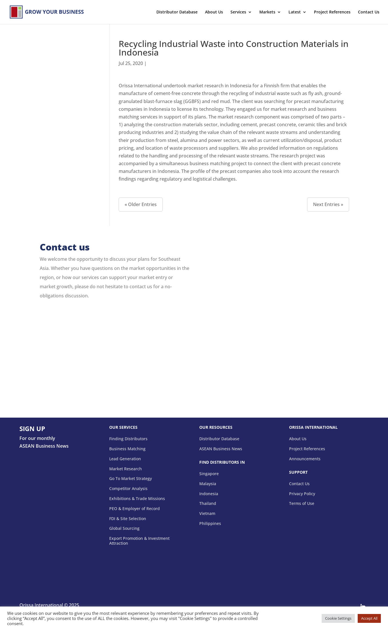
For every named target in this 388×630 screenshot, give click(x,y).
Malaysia (207, 483)
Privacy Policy (302, 493)
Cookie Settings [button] (338, 618)
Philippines (210, 523)
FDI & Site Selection (127, 518)
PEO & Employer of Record (134, 508)
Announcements (305, 459)
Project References (332, 12)
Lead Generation (125, 459)
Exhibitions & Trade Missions (137, 498)
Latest (294, 12)
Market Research (125, 469)
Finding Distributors (128, 439)
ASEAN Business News (220, 449)
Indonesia (208, 493)
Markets (267, 12)
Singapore (209, 473)
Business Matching (127, 449)
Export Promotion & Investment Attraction (139, 541)
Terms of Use (301, 503)
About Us (214, 12)
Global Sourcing (124, 528)
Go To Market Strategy (130, 478)
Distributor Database (177, 12)
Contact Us (368, 12)
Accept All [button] (369, 618)
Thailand (207, 503)
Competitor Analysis (128, 488)
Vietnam (207, 513)
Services (238, 12)
